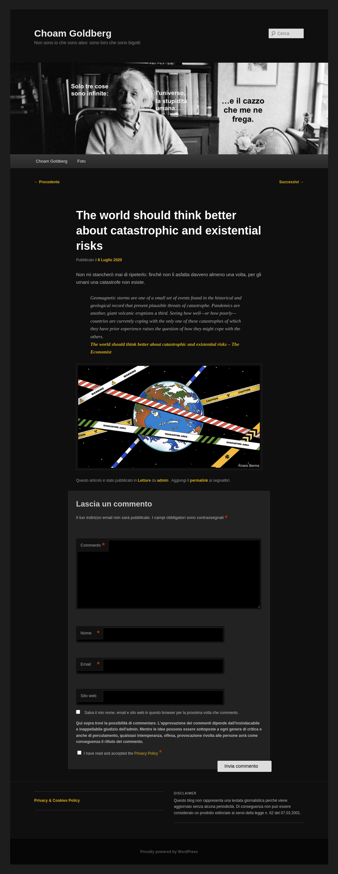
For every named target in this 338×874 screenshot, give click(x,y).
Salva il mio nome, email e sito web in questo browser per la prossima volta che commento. (162, 712)
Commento (92, 545)
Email (90, 664)
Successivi (291, 182)
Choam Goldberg (73, 33)
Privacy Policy (146, 753)
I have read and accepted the (119, 752)
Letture (144, 480)
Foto (81, 161)
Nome (90, 633)
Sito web (88, 695)
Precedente (47, 182)
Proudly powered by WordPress (169, 852)
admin (163, 480)
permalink (199, 480)
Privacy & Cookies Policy (57, 800)
